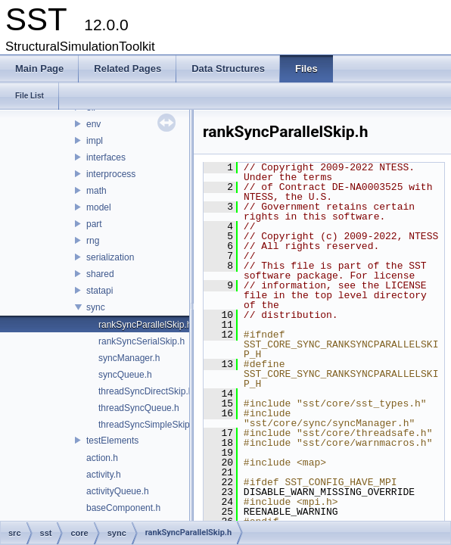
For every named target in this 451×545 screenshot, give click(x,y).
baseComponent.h (123, 508)
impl (94, 140)
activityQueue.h (117, 491)
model (98, 207)
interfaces (106, 157)
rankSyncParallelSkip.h (144, 324)
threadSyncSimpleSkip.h (148, 424)
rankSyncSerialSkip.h (141, 341)
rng (92, 240)
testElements (112, 440)
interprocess (110, 174)
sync (95, 307)
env (93, 124)
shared (100, 274)
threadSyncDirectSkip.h (145, 391)
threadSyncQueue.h (138, 408)
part (94, 224)
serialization (110, 257)
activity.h (103, 474)
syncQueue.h (125, 374)
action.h (102, 458)
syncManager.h (129, 358)
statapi (99, 290)
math (96, 190)
